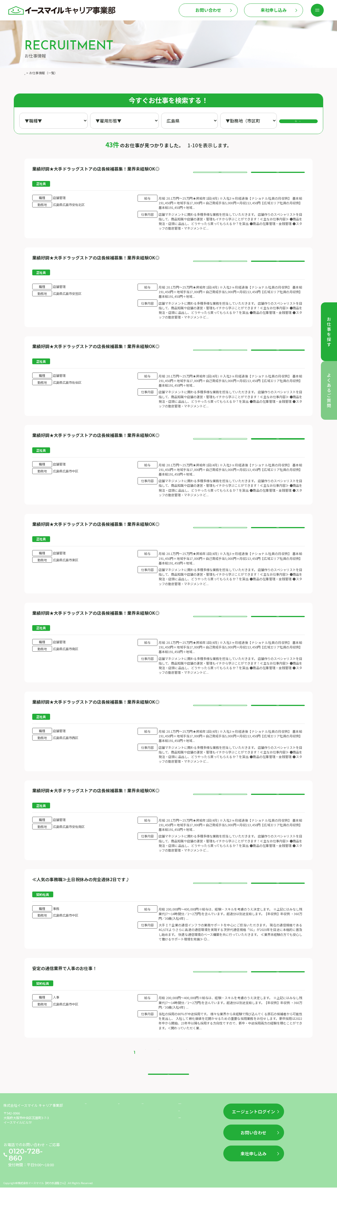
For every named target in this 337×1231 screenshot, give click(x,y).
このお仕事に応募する (277, 174)
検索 (302, 120)
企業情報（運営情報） (197, 1154)
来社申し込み (274, 10)
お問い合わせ (208, 10)
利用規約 (185, 1165)
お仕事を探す (96, 1154)
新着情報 (125, 1154)
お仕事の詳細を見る (220, 174)
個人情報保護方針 (193, 1175)
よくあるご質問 (154, 1154)
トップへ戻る (168, 1117)
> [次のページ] (191, 1088)
